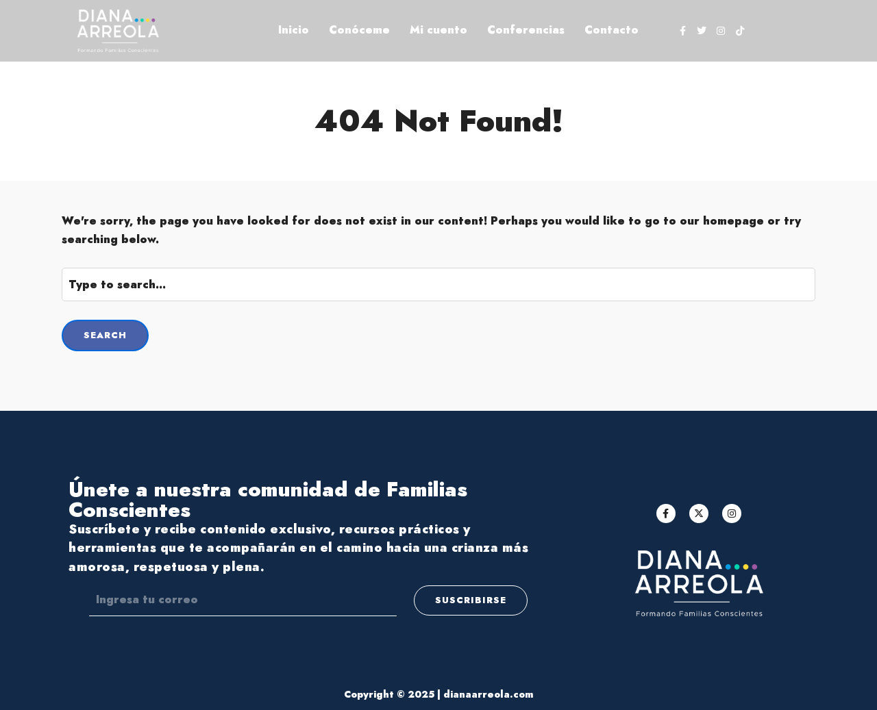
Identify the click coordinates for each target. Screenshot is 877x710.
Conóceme (359, 30)
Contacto (611, 30)
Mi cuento (438, 30)
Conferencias (526, 30)
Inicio (293, 30)
